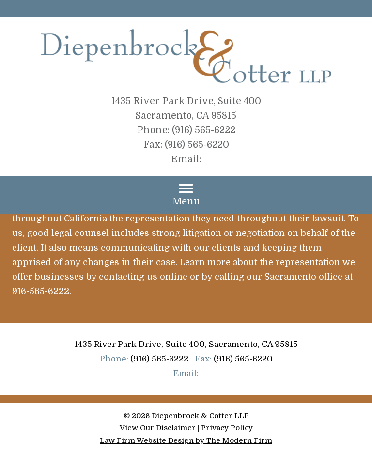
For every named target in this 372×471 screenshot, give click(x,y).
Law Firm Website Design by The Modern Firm (186, 440)
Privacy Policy (227, 428)
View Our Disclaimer (158, 428)
